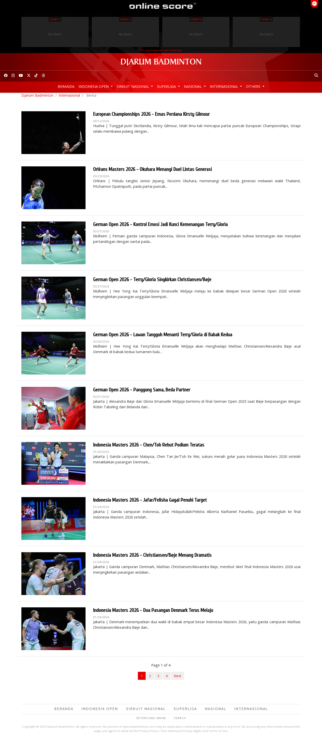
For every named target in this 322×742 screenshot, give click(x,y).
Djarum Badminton (37, 98)
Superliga (167, 86)
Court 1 (55, 19)
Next (177, 679)
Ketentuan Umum (151, 721)
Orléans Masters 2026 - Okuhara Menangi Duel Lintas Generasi (152, 172)
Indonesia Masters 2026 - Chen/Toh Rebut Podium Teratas (148, 448)
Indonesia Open (94, 86)
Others (253, 86)
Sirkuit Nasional (133, 86)
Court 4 (266, 19)
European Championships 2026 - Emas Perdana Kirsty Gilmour (151, 117)
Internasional (224, 86)
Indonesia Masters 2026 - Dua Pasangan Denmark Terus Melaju (153, 613)
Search (180, 721)
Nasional (193, 86)
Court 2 (125, 19)
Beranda (66, 86)
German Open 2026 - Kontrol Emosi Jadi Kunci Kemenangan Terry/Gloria (160, 227)
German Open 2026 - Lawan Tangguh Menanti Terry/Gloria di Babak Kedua (162, 338)
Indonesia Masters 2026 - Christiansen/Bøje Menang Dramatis (152, 558)
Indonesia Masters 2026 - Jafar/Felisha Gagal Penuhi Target (150, 503)
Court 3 (196, 19)
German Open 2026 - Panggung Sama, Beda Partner (141, 393)
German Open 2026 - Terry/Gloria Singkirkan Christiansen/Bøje (152, 282)
